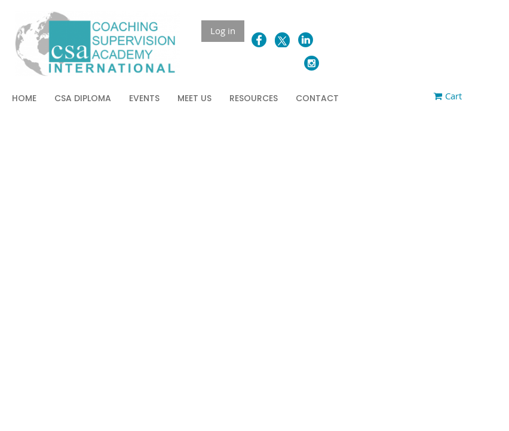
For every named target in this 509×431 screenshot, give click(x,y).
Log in (222, 31)
